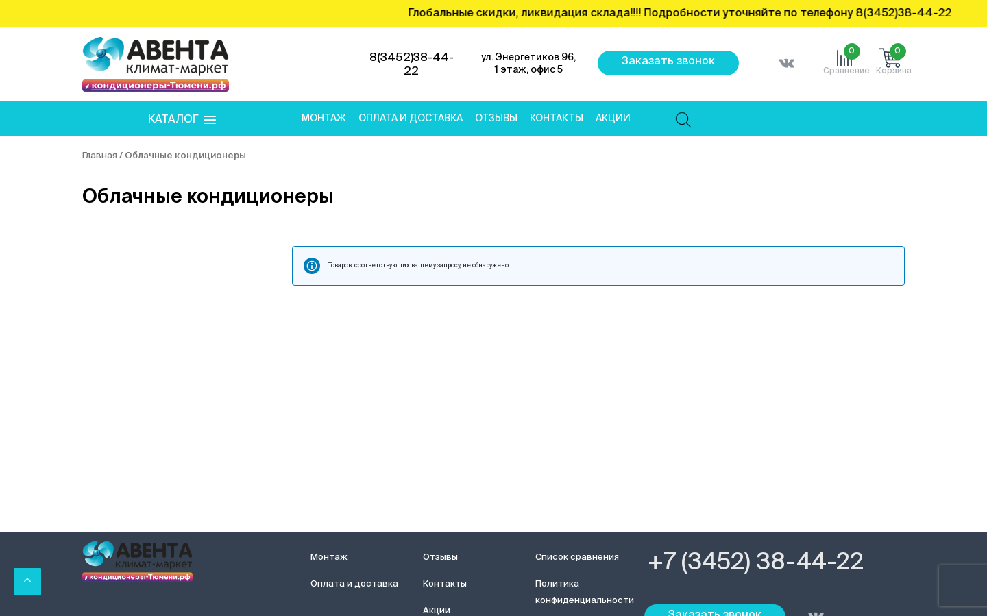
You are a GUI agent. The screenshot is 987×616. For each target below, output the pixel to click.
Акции (613, 118)
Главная (99, 155)
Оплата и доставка (410, 118)
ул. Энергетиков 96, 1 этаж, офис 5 (528, 64)
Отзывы (496, 118)
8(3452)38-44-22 (411, 64)
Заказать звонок (668, 61)
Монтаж (324, 118)
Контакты (556, 118)
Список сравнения (577, 557)
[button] (182, 120)
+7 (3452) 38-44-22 (756, 563)
